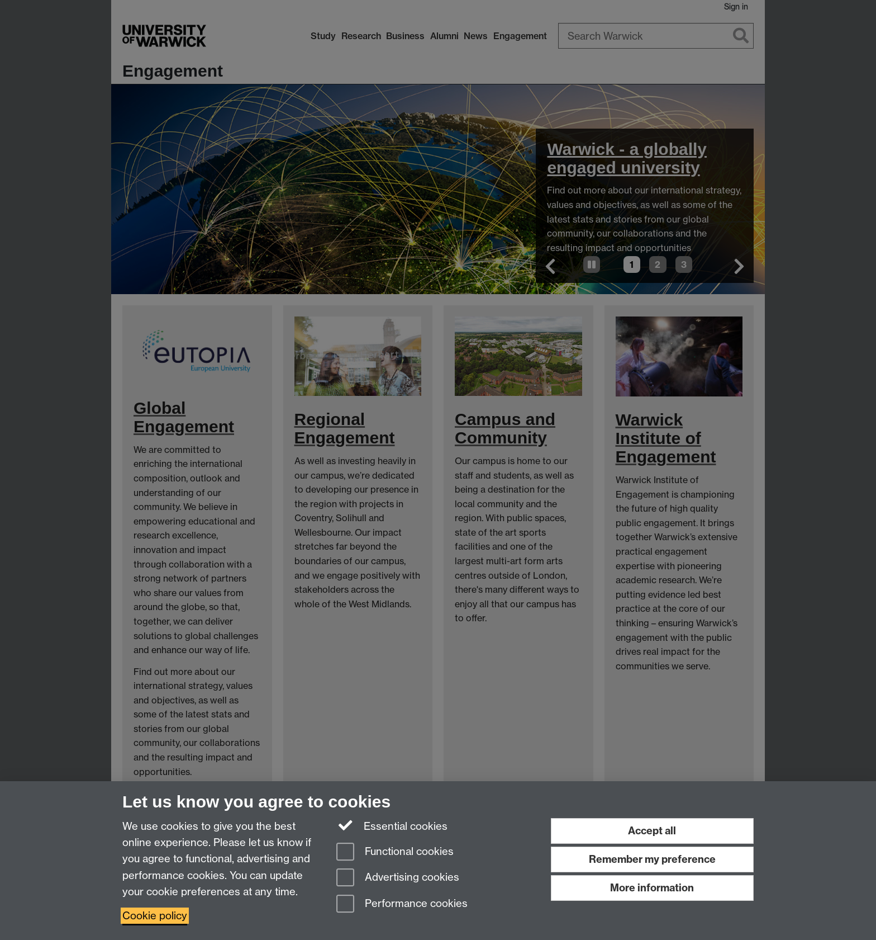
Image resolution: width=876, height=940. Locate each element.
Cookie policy (154, 915)
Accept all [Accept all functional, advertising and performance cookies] (652, 830)
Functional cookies (395, 852)
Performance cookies (402, 904)
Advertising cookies (397, 878)
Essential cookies (391, 825)
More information (652, 887)
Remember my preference (652, 859)
